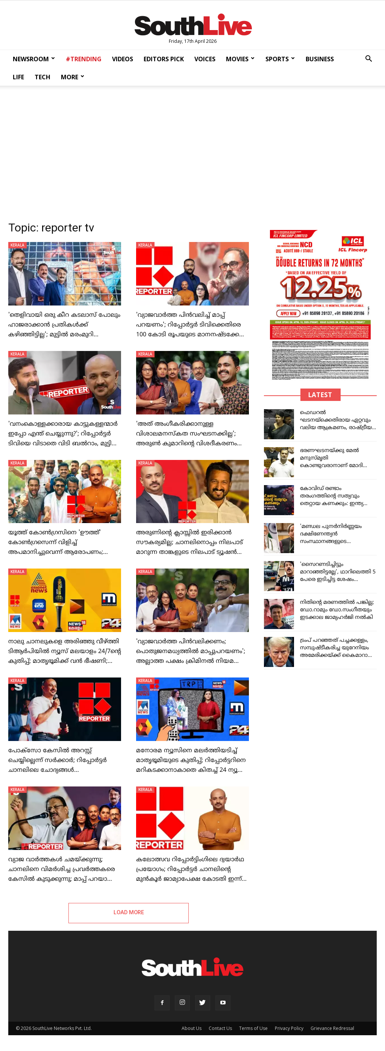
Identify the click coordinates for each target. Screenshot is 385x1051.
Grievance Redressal (332, 1028)
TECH (42, 77)
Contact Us (220, 1028)
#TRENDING (84, 59)
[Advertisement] (192, 151)
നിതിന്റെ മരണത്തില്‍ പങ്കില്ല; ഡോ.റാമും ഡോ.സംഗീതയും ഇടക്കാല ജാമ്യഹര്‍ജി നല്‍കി (337, 610)
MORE (72, 77)
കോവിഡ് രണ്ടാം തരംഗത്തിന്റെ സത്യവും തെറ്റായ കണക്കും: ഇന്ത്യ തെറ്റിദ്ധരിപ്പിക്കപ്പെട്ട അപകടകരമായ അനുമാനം (336, 503)
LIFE (18, 77)
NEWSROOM (34, 59)
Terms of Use (253, 1028)
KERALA (17, 245)
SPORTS (280, 59)
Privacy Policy (289, 1028)
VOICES (204, 59)
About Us (192, 1028)
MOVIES (240, 59)
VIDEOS (122, 59)
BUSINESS (320, 59)
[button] (368, 59)
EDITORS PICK (164, 59)
